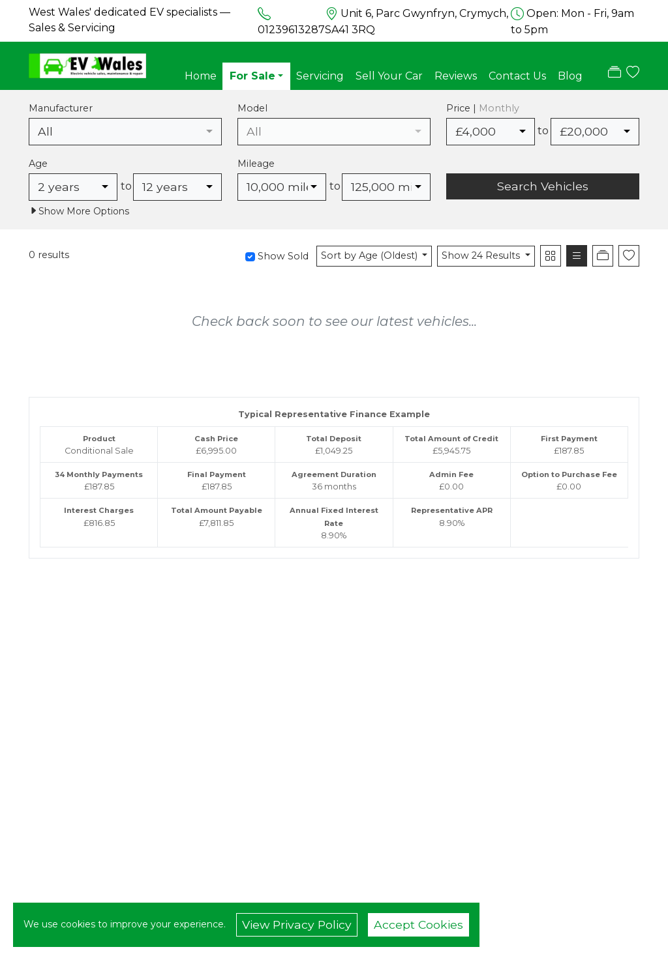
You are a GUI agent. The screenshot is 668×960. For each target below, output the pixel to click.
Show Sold (282, 256)
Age (38, 163)
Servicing (320, 76)
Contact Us (517, 76)
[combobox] (125, 132)
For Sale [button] (252, 76)
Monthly (499, 108)
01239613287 (291, 29)
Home (201, 76)
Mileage (256, 163)
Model (252, 108)
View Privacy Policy (297, 924)
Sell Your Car (389, 76)
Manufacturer (61, 108)
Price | (482, 108)
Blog (570, 76)
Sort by (370, 255)
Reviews (455, 76)
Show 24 (482, 255)
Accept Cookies (418, 924)
